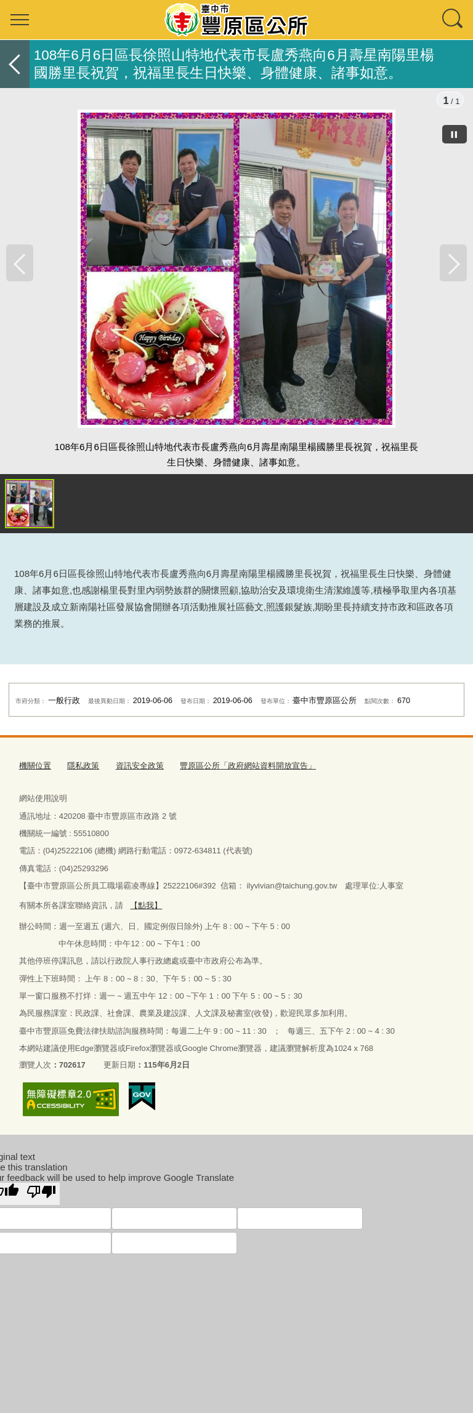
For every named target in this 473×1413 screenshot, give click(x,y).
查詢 (453, 19)
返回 (15, 64)
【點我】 (146, 907)
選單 (19, 19)
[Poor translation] (41, 1195)
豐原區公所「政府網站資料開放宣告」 (248, 767)
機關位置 (35, 767)
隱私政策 (83, 767)
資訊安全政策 (140, 767)
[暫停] (454, 134)
